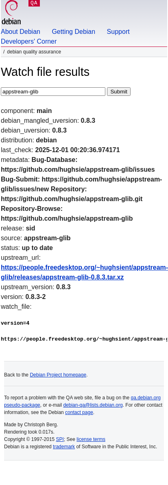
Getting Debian (73, 31)
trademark (64, 447)
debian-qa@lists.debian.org (92, 405)
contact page (79, 412)
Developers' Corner (29, 41)
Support (118, 31)
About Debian (20, 31)
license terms (90, 439)
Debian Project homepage (58, 375)
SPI (60, 439)
